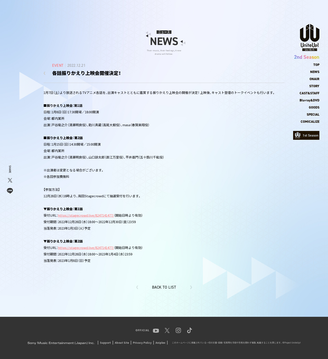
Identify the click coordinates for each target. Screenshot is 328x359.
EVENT (255, 7)
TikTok (314, 7)
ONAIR (314, 79)
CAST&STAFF (309, 93)
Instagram (297, 7)
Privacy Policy (142, 342)
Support (105, 342)
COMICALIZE (310, 121)
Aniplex (160, 342)
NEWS (192, 7)
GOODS (314, 107)
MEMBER (208, 7)
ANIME (225, 7)
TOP (179, 7)
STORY (314, 86)
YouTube (271, 7)
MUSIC (240, 7)
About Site (122, 342)
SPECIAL (313, 114)
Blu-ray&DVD (309, 100)
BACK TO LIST (164, 287)
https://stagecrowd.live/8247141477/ (86, 215)
